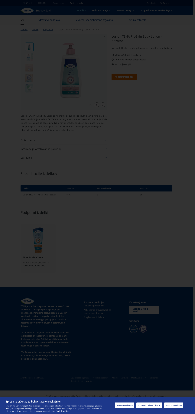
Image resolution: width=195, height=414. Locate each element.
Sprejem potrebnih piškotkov (149, 405)
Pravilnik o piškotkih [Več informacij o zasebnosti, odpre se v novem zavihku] (63, 411)
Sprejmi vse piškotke (174, 405)
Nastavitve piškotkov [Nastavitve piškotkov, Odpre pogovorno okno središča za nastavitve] (125, 405)
